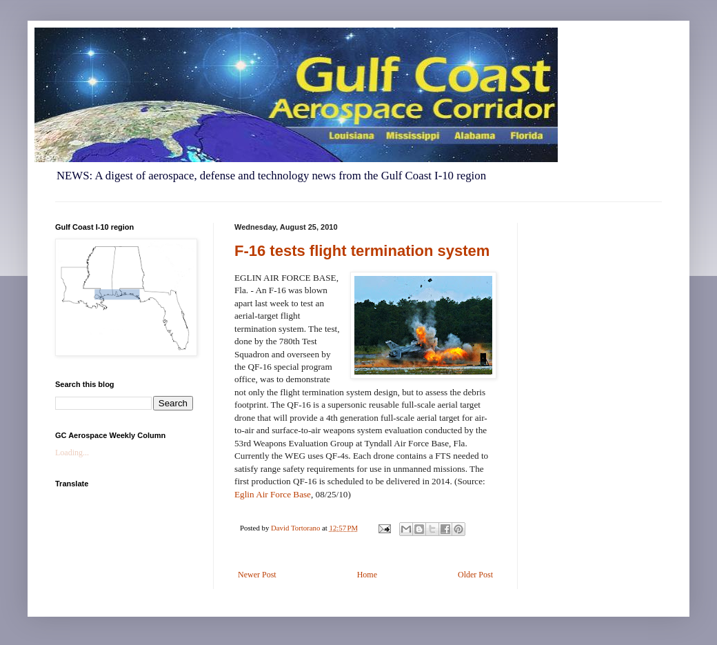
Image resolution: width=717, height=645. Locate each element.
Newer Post (257, 574)
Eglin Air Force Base (272, 494)
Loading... (72, 452)
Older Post (475, 574)
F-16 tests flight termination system (361, 250)
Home (367, 574)
